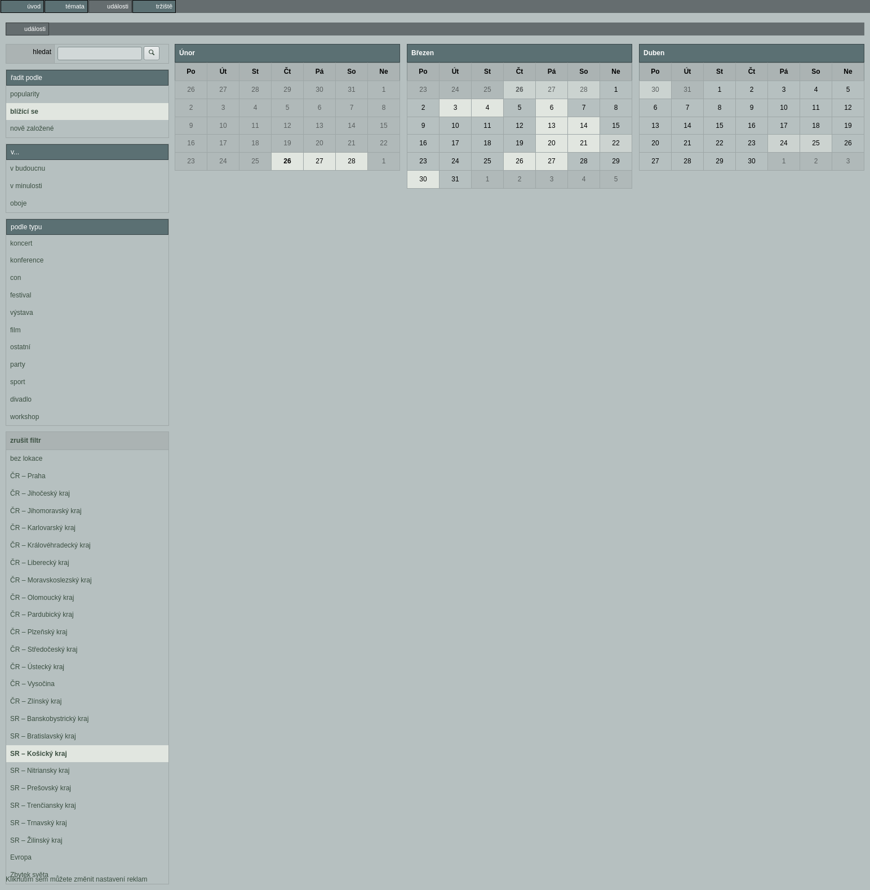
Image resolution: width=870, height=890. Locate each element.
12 (287, 126)
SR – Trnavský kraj (38, 823)
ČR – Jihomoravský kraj (46, 511)
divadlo (21, 399)
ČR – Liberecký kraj (39, 563)
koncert (21, 243)
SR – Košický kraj (38, 754)
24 (223, 161)
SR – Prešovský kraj (40, 788)
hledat (42, 52)
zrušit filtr (25, 440)
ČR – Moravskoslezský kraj (51, 580)
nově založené (32, 128)
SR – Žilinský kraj (36, 840)
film (15, 330)
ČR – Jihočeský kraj (40, 493)
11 (255, 126)
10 (223, 126)
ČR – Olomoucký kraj (42, 598)
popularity (24, 94)
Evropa (21, 857)
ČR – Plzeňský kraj (38, 632)
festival (20, 295)
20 (319, 143)
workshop (24, 417)
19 (287, 143)
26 (190, 90)
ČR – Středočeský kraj (43, 649)
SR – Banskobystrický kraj (49, 719)
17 (223, 143)
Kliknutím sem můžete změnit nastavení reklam (76, 879)
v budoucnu (27, 168)
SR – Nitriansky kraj (39, 771)
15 (383, 126)
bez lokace (26, 458)
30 (319, 90)
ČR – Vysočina (32, 684)
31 (351, 90)
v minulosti (26, 186)
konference (26, 260)
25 (255, 161)
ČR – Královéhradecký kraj (50, 545)
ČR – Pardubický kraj (42, 614)
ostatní (20, 347)
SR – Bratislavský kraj (43, 736)
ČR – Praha (28, 476)
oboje (18, 203)
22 (383, 143)
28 (255, 90)
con (15, 278)
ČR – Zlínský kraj (35, 701)
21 (351, 143)
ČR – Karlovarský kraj (43, 528)
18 (255, 143)
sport (17, 382)
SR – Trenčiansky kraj (43, 805)
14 (351, 126)
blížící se (24, 111)
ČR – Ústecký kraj (37, 667)
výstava (21, 313)
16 (190, 143)
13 (319, 126)
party (17, 364)
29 (287, 90)
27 (223, 90)
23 (190, 161)
